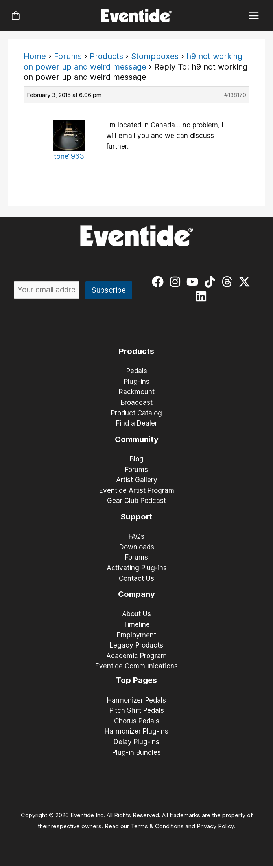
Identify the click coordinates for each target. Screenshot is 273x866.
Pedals (136, 371)
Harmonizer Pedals (136, 700)
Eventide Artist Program (136, 490)
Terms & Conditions (157, 826)
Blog (137, 459)
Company (136, 594)
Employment (136, 635)
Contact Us (136, 578)
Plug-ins (136, 381)
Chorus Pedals (136, 721)
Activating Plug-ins (137, 568)
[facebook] (159, 282)
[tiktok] (211, 282)
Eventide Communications (136, 666)
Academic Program (136, 656)
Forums (68, 56)
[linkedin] (202, 296)
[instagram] (176, 282)
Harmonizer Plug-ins (136, 731)
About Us (136, 614)
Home (35, 56)
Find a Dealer (136, 423)
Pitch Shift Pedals (136, 710)
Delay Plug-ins (136, 742)
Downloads (136, 547)
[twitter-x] (246, 282)
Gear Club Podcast (136, 501)
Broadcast (137, 402)
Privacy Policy (215, 826)
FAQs (136, 536)
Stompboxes (155, 56)
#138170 (235, 95)
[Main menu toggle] (254, 16)
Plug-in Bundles (136, 752)
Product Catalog (136, 413)
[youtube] (194, 282)
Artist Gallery (136, 480)
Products (106, 56)
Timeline (136, 624)
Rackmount (137, 392)
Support (136, 516)
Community (137, 439)
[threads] (228, 282)
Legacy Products (136, 645)
